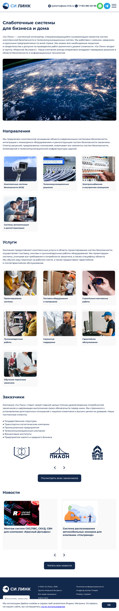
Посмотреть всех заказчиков (59, 478)
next (64, 467)
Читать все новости (59, 565)
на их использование (53, 606)
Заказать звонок (16, 599)
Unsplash (87, 594)
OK (109, 605)
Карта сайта (43, 598)
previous (54, 467)
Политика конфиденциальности (90, 587)
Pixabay (79, 594)
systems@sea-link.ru (62, 6)
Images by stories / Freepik (87, 590)
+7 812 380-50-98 (87, 6)
